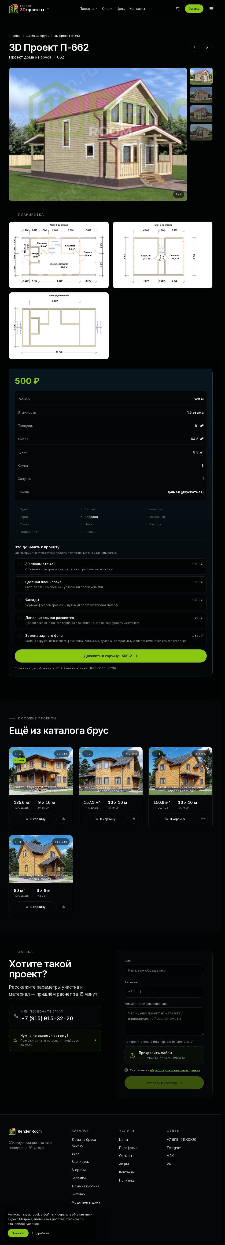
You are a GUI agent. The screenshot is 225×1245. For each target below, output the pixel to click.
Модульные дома (86, 1202)
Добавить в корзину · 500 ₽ (111, 656)
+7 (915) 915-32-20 (181, 1140)
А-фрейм (79, 1170)
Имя (128, 961)
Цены (121, 9)
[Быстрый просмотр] (63, 819)
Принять (18, 1233)
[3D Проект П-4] (41, 859)
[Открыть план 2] (163, 254)
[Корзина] (177, 8)
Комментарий (146, 1004)
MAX (170, 1156)
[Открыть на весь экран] (98, 134)
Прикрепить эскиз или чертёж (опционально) (159, 1041)
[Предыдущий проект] (194, 47)
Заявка (194, 8)
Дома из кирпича (85, 1186)
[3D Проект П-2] (111, 771)
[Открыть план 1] (59, 254)
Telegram (174, 1148)
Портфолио (128, 1148)
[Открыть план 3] (59, 325)
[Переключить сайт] (30, 9)
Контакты (137, 9)
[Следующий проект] (207, 47)
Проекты (89, 9)
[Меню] (211, 8)
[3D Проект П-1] (41, 771)
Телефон (131, 982)
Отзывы (125, 1156)
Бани (75, 1153)
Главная (15, 35)
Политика (127, 1180)
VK (169, 1164)
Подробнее (40, 1233)
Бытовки (78, 1194)
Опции (107, 9)
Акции (124, 1164)
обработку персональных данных (175, 1070)
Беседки (79, 1178)
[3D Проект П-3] (180, 771)
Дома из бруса (37, 35)
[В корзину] (35, 819)
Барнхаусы (80, 1162)
